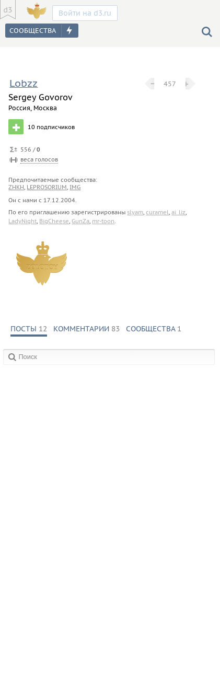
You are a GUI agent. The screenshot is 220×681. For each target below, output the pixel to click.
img (75, 187)
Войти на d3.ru (85, 13)
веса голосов (39, 159)
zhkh (16, 187)
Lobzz (23, 83)
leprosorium (47, 187)
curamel (157, 212)
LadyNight (22, 221)
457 (170, 83)
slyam (135, 212)
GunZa (80, 221)
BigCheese (54, 221)
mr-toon (103, 221)
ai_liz (178, 212)
